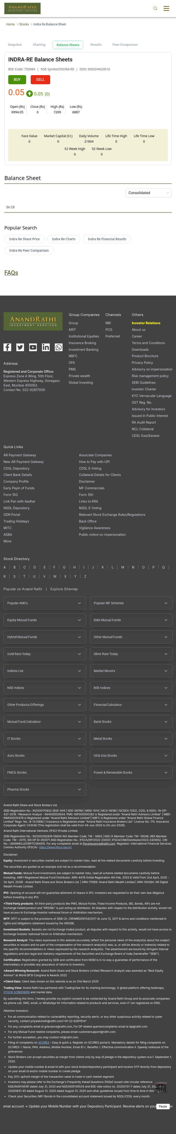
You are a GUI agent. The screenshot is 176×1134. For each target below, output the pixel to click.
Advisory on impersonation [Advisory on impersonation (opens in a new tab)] (152, 369)
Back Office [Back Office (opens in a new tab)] (88, 521)
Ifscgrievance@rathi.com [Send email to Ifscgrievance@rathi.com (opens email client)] (99, 843)
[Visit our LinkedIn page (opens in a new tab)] (46, 347)
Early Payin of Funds (18, 488)
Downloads (140, 349)
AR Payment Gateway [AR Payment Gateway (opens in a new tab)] (19, 455)
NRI (108, 323)
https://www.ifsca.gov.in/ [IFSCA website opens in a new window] (55, 847)
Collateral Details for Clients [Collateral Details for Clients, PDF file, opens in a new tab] (100, 475)
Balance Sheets (68, 45)
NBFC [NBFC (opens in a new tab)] (73, 356)
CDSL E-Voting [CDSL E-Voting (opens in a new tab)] (90, 468)
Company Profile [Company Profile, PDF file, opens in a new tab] (16, 481)
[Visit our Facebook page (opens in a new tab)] (7, 347)
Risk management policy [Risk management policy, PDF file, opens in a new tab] (150, 376)
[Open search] (155, 8)
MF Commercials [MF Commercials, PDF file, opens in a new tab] (91, 488)
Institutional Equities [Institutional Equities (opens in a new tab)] (84, 336)
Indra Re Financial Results (107, 239)
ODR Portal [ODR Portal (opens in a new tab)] (11, 515)
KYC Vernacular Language (152, 396)
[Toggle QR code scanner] (161, 1087)
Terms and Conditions (148, 343)
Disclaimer (87, 481)
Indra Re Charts (63, 239)
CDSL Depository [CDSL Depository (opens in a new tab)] (16, 468)
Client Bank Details (17, 475)
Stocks (24, 24)
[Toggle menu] (166, 8)
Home (10, 24)
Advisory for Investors (148, 409)
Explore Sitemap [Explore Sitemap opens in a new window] (64, 589)
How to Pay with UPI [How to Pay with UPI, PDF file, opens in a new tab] (94, 462)
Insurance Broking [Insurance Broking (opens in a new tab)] (82, 343)
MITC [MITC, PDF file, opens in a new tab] (7, 528)
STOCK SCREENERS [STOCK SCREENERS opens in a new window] (16, 992)
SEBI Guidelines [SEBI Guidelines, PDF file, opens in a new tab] (144, 382)
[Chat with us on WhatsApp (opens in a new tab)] (59, 347)
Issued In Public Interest (150, 416)
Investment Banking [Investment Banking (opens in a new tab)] (84, 349)
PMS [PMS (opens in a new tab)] (72, 369)
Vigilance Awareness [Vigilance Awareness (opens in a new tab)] (94, 528)
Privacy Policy (142, 362)
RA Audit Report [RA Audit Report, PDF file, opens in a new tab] (144, 422)
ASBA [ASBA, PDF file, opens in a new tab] (7, 534)
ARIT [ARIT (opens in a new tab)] (72, 330)
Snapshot (15, 44)
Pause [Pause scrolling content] (163, 1106)
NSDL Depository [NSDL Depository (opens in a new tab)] (16, 508)
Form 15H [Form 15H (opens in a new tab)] (86, 495)
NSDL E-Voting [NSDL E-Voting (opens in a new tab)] (90, 508)
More (7, 541)
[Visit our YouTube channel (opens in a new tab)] (33, 347)
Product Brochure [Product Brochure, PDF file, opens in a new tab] (145, 356)
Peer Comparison (125, 44)
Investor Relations (146, 323)
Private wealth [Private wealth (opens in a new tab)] (79, 376)
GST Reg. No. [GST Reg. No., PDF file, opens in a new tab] (142, 402)
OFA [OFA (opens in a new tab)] (72, 362)
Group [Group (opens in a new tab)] (73, 323)
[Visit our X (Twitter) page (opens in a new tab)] (20, 347)
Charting (39, 44)
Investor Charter (144, 389)
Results (96, 44)
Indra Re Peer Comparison (29, 250)
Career (137, 336)
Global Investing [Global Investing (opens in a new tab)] (81, 382)
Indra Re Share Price (24, 239)
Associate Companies (95, 455)
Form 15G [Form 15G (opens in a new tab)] (10, 495)
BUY (17, 79)
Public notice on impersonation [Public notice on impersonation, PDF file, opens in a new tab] (102, 534)
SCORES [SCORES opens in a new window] (43, 1042)
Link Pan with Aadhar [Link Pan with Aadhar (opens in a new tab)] (19, 501)
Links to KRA (88, 501)
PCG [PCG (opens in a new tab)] (108, 330)
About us (138, 330)
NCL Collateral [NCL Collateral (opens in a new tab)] (143, 429)
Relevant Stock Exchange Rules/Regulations (112, 515)
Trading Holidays (16, 521)
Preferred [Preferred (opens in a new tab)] (112, 336)
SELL (40, 79)
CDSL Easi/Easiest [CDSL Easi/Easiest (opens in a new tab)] (145, 436)
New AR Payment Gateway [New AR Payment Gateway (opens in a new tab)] (23, 462)
